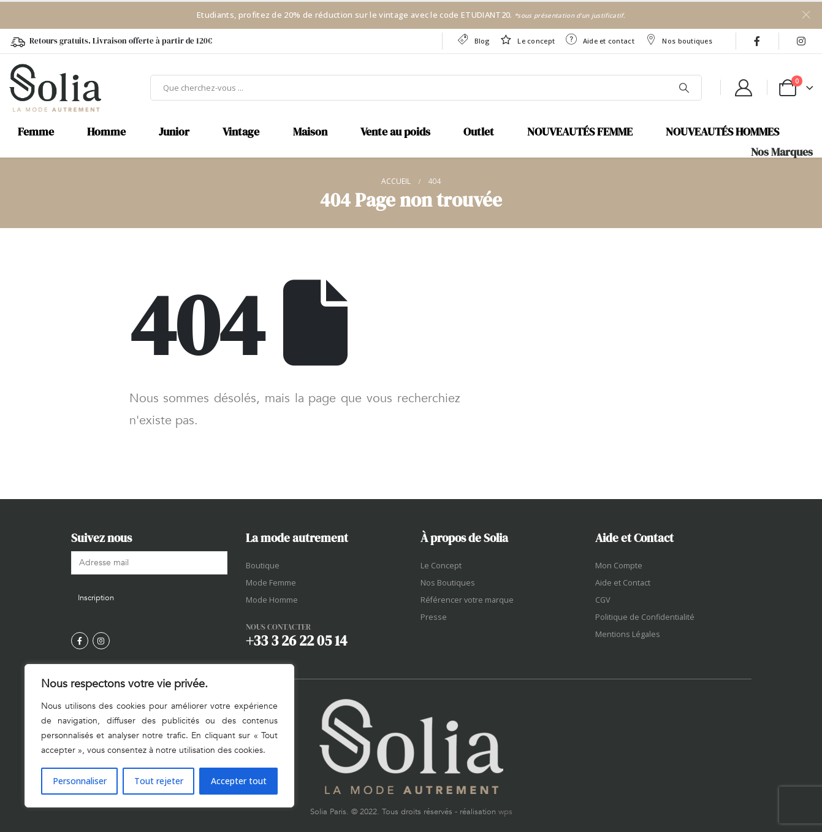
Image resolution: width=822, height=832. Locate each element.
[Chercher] (684, 87)
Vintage (241, 131)
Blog (473, 39)
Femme (36, 131)
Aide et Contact (622, 583)
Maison (310, 131)
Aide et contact (599, 39)
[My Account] (743, 87)
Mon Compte (618, 565)
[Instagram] (801, 41)
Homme (106, 131)
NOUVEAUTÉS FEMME (580, 131)
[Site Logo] (55, 88)
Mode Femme (271, 583)
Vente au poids (395, 131)
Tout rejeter (158, 781)
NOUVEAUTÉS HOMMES (722, 131)
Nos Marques (782, 152)
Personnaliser (80, 781)
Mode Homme (272, 600)
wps (505, 811)
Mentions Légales (627, 634)
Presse (434, 617)
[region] (159, 735)
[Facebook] (757, 41)
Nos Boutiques (448, 583)
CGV (603, 600)
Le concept (527, 39)
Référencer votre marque (467, 600)
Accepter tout (239, 781)
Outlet (478, 131)
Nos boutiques (678, 39)
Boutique (263, 565)
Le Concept (441, 565)
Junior (174, 131)
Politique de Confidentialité (645, 617)
